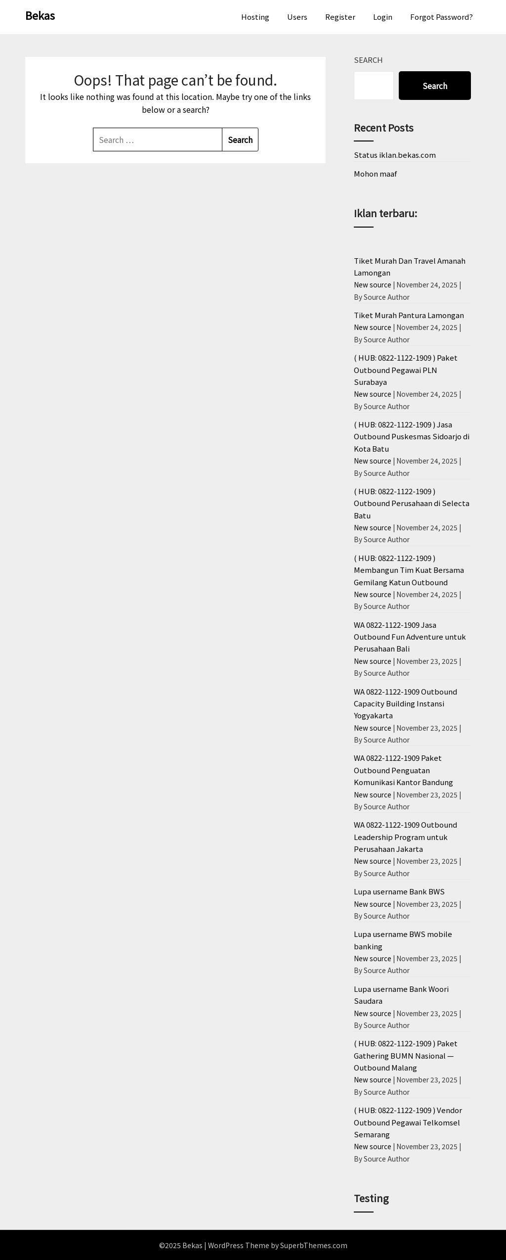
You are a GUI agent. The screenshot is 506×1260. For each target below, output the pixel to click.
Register (340, 16)
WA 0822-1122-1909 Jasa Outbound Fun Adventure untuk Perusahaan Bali (410, 636)
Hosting (255, 16)
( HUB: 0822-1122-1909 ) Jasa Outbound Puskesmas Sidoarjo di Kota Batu (411, 436)
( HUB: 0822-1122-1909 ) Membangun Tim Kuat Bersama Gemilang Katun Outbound (409, 570)
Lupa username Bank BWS (399, 891)
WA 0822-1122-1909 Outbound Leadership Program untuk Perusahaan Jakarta (405, 836)
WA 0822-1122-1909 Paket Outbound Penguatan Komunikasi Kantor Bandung (403, 769)
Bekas (40, 15)
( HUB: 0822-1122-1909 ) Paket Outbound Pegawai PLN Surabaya (406, 369)
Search (368, 59)
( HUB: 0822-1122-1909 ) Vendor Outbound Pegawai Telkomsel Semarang (408, 1122)
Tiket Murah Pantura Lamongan (409, 315)
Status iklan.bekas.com (395, 154)
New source (372, 284)
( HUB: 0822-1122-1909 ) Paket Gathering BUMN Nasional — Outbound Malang (406, 1055)
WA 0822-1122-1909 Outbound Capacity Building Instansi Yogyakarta (405, 703)
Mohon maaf (375, 173)
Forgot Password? (441, 16)
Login (382, 16)
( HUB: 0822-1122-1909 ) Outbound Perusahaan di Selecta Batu (411, 503)
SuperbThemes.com (313, 1245)
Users (297, 16)
